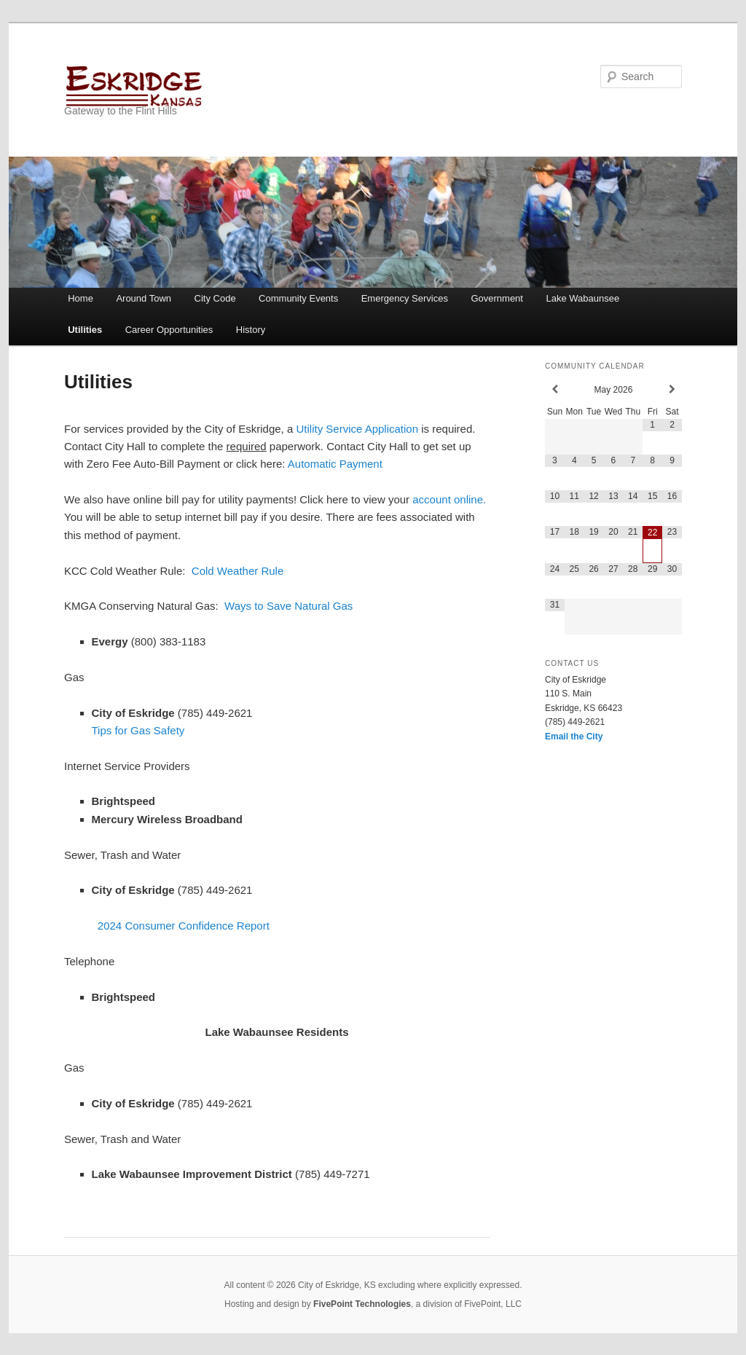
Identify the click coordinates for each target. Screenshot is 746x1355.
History (250, 329)
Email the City (573, 736)
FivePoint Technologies (362, 1304)
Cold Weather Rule (237, 571)
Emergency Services (404, 298)
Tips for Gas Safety (138, 730)
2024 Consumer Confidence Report (184, 925)
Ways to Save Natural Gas (288, 606)
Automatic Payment (335, 463)
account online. (449, 499)
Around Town (143, 298)
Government (497, 298)
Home (80, 298)
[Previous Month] (555, 389)
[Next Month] (672, 389)
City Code (215, 298)
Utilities (85, 329)
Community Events (298, 298)
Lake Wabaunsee (582, 298)
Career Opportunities (169, 329)
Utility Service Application (357, 429)
